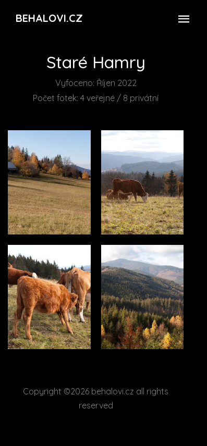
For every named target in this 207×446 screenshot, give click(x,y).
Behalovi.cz (49, 17)
